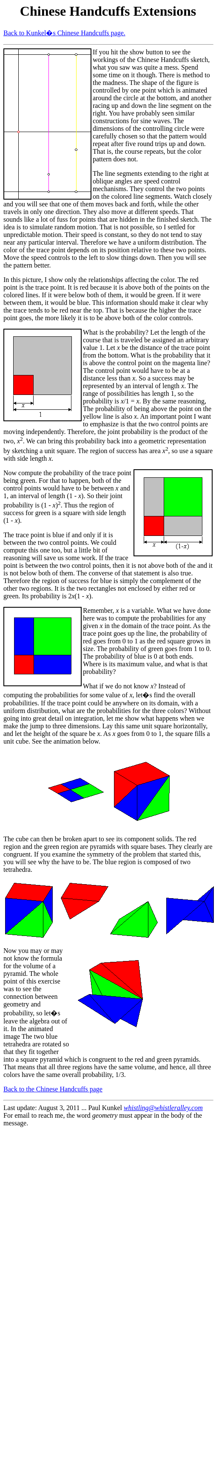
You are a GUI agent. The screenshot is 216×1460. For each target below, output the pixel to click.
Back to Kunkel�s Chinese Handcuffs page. (64, 33)
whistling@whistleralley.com (163, 1107)
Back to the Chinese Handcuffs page (52, 1089)
